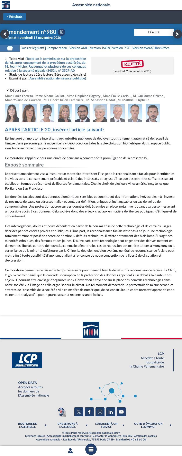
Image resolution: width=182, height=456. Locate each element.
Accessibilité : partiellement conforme (69, 436)
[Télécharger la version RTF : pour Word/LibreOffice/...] (151, 48)
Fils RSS (127, 436)
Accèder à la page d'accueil (6, 5)
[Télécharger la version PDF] (61, 32)
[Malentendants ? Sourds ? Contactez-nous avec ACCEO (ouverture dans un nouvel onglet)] (61, 412)
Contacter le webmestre (107, 436)
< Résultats (14, 16)
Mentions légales (35, 436)
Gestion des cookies (145, 436)
